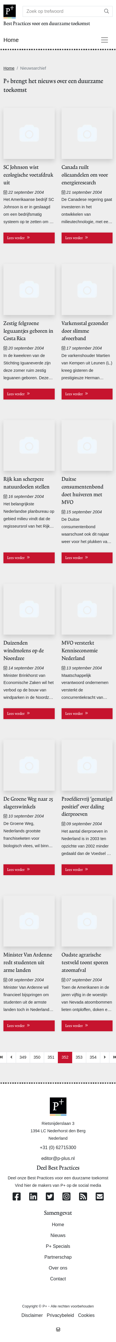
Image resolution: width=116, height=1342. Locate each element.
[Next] (104, 1057)
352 (65, 1057)
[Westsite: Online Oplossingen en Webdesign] (58, 1329)
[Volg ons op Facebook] (16, 1196)
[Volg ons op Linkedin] (33, 1196)
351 (51, 1057)
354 (93, 1057)
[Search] (62, 11)
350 (37, 1057)
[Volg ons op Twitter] (49, 1196)
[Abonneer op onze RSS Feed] (83, 1196)
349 (22, 1057)
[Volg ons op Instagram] (66, 1196)
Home (8, 68)
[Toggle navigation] (104, 40)
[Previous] (11, 1057)
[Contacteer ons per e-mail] (99, 1196)
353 (79, 1057)
